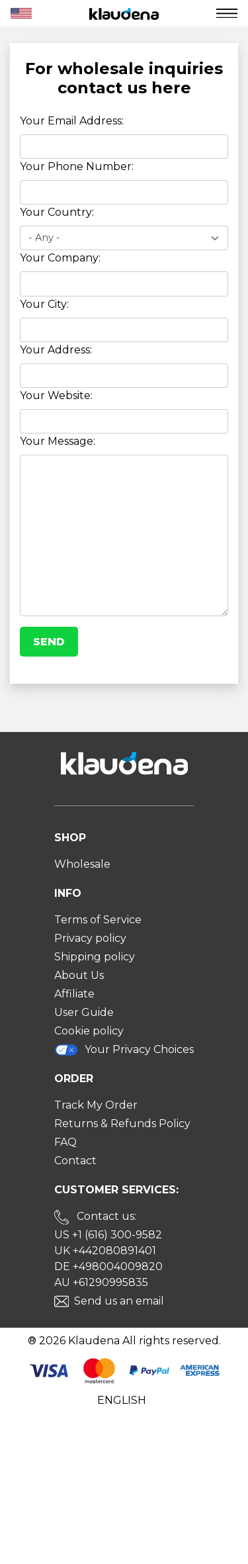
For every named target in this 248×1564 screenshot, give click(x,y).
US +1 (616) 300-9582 (108, 1234)
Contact (75, 1160)
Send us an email (119, 1301)
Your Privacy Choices (124, 1049)
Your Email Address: (72, 121)
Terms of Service (98, 919)
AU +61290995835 (101, 1282)
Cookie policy (89, 1031)
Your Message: (57, 441)
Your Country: (57, 212)
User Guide (84, 1012)
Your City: (44, 304)
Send (49, 641)
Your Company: (60, 258)
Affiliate (74, 994)
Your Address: (56, 350)
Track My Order (96, 1105)
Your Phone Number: (77, 166)
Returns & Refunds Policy (122, 1123)
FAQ (65, 1142)
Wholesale (82, 864)
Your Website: (56, 395)
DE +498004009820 (108, 1266)
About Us (79, 975)
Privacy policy (90, 938)
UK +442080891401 (105, 1250)
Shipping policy (94, 956)
